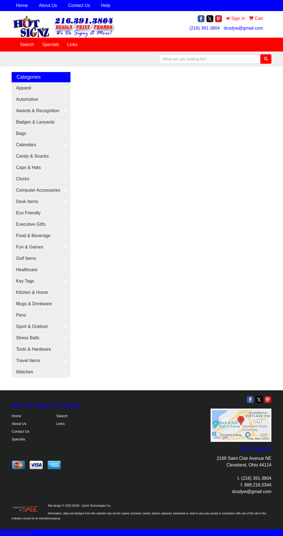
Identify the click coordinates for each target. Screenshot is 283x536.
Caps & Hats (28, 167)
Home (22, 5)
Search (27, 44)
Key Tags (25, 281)
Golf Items (26, 258)
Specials (50, 44)
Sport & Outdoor (32, 326)
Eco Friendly (28, 213)
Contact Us (79, 5)
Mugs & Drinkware (34, 303)
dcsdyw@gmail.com (243, 28)
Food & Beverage (33, 235)
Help (105, 5)
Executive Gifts (31, 224)
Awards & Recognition (37, 110)
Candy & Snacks (32, 156)
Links (72, 44)
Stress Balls (27, 337)
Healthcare (26, 269)
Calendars (26, 144)
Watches (24, 372)
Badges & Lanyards (35, 122)
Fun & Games (29, 247)
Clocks (22, 178)
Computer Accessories (38, 190)
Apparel (23, 88)
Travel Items (28, 360)
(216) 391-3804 (205, 28)
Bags (21, 133)
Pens (21, 315)
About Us (48, 5)
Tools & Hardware (33, 349)
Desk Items (27, 201)
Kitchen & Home (32, 292)
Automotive (27, 99)
